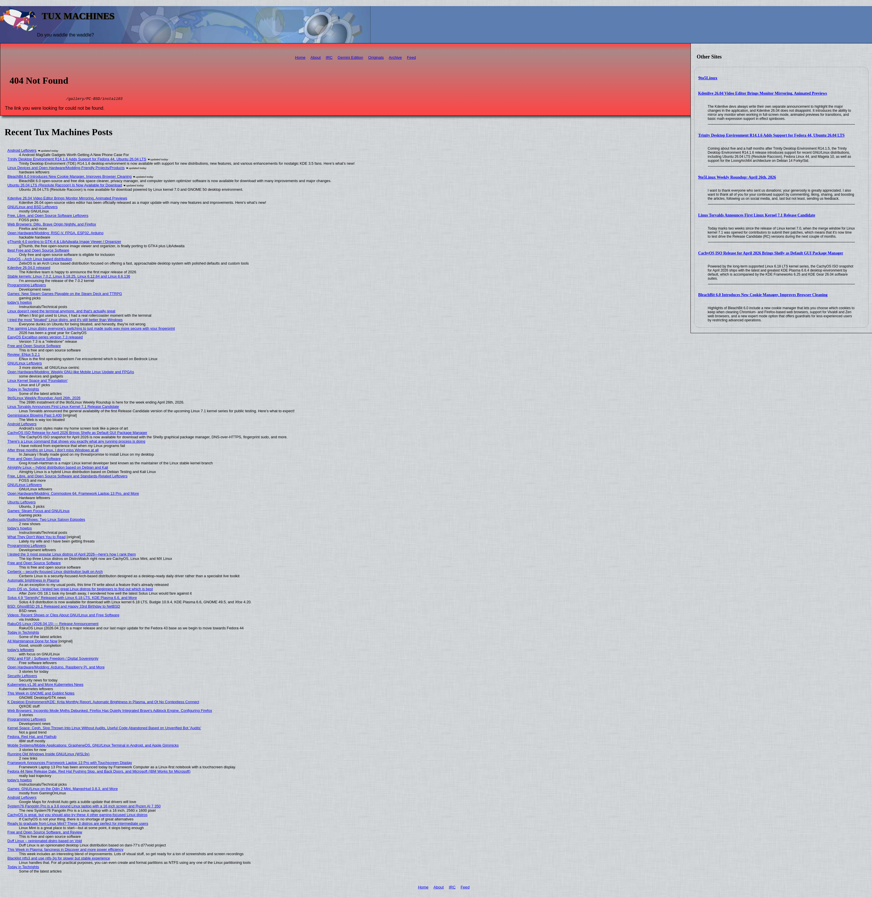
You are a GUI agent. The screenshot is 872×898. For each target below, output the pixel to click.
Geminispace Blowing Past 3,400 (35, 416)
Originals (376, 57)
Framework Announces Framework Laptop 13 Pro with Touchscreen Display (70, 763)
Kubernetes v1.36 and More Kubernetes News (46, 685)
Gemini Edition (350, 57)
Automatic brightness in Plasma (33, 581)
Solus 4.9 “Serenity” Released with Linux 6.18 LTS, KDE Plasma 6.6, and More (72, 598)
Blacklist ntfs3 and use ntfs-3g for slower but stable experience (59, 859)
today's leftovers (21, 650)
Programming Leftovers (27, 286)
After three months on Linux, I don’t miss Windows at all (53, 451)
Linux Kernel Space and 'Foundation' (38, 381)
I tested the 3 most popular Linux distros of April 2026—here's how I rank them (72, 555)
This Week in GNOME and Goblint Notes (41, 694)
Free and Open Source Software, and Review (45, 833)
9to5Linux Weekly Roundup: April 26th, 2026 (737, 177)
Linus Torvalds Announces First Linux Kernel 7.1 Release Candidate (756, 215)
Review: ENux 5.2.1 (24, 355)
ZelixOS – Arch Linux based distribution (40, 260)
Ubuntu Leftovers (22, 503)
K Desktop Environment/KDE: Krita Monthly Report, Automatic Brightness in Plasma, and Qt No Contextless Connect (103, 703)
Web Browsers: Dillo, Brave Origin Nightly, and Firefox (52, 225)
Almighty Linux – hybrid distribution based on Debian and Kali (58, 468)
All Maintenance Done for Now (33, 642)
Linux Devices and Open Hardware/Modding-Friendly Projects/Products (66, 168)
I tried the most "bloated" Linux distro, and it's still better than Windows (65, 320)
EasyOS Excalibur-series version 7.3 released (45, 338)
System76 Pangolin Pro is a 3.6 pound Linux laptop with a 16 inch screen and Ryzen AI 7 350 (84, 807)
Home (300, 57)
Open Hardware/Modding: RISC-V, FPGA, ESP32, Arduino (56, 234)
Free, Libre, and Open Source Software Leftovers (48, 216)
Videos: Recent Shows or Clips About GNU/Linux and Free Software (64, 616)
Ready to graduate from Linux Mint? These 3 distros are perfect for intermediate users (78, 824)
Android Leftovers (22, 151)
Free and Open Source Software (34, 346)
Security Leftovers (22, 677)
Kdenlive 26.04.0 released (29, 268)
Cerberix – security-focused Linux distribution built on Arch (55, 572)
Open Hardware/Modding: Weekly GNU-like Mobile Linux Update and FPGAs (71, 373)
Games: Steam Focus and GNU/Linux (39, 512)
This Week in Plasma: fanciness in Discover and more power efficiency (66, 850)
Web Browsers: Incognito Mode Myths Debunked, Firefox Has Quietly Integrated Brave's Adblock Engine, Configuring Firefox (110, 711)
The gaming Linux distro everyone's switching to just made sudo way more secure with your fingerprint (91, 329)
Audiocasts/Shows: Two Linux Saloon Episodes (46, 520)
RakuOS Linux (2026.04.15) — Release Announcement (53, 624)
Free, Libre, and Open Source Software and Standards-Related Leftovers (68, 477)
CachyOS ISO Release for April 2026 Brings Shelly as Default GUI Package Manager (770, 253)
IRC (329, 57)
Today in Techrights (23, 390)
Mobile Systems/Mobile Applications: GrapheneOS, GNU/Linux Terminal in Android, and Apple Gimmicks (93, 746)
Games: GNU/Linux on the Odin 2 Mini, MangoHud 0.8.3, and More (63, 789)
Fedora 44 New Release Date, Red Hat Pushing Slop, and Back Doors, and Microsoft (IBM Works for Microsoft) (99, 772)
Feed (411, 57)
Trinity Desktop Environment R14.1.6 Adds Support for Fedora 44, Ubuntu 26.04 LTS (771, 135)
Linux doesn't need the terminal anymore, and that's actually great (62, 312)
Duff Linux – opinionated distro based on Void (45, 842)
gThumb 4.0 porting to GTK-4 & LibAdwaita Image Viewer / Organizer (64, 242)
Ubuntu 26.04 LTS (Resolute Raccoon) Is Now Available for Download (65, 186)
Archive (395, 57)
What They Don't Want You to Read (37, 538)
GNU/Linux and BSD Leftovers (33, 208)
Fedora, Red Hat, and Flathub (32, 737)
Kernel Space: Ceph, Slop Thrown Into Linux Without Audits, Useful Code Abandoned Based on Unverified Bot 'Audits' (104, 729)
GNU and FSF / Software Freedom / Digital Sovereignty (53, 659)
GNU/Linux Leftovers (25, 364)
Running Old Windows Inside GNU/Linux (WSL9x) (49, 755)
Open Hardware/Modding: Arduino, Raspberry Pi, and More (56, 668)
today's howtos (20, 303)
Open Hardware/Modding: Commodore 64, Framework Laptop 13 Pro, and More (73, 494)
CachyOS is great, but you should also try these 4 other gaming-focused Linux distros (78, 815)
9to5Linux (707, 78)
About (315, 57)
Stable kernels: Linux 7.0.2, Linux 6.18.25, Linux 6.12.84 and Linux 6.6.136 (69, 277)
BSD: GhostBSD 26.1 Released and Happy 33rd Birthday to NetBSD (64, 607)
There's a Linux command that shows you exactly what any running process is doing (76, 442)
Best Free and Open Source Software (38, 251)
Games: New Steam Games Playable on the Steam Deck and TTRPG (65, 294)
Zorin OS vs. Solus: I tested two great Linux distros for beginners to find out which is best (80, 590)
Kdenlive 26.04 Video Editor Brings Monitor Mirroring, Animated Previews (762, 93)
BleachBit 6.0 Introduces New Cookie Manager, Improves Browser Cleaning (763, 295)
